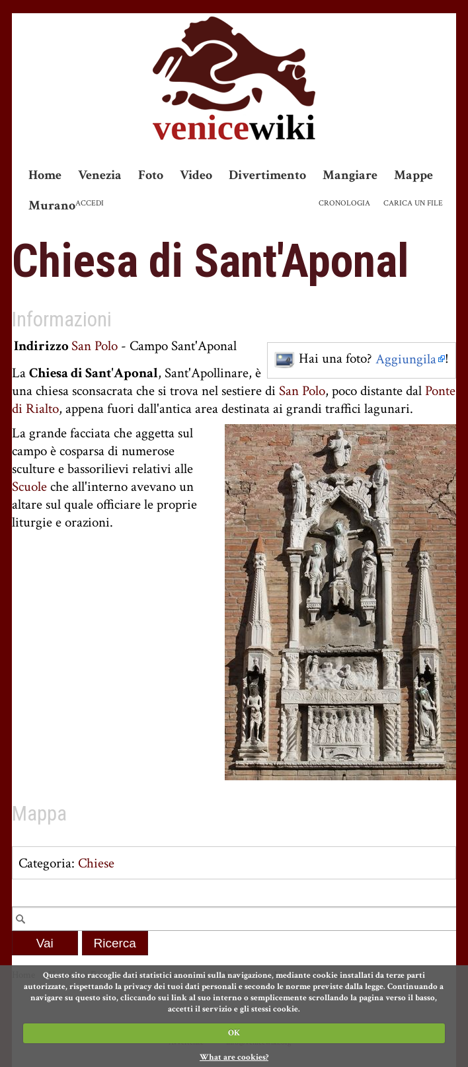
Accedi (89, 203)
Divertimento (267, 175)
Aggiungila (405, 359)
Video (196, 175)
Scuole (29, 487)
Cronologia (344, 203)
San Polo (94, 346)
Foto (150, 175)
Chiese (96, 863)
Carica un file (413, 203)
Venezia (100, 175)
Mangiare (350, 175)
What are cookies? (234, 1057)
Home (44, 175)
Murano (51, 205)
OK (234, 1033)
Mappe (413, 175)
